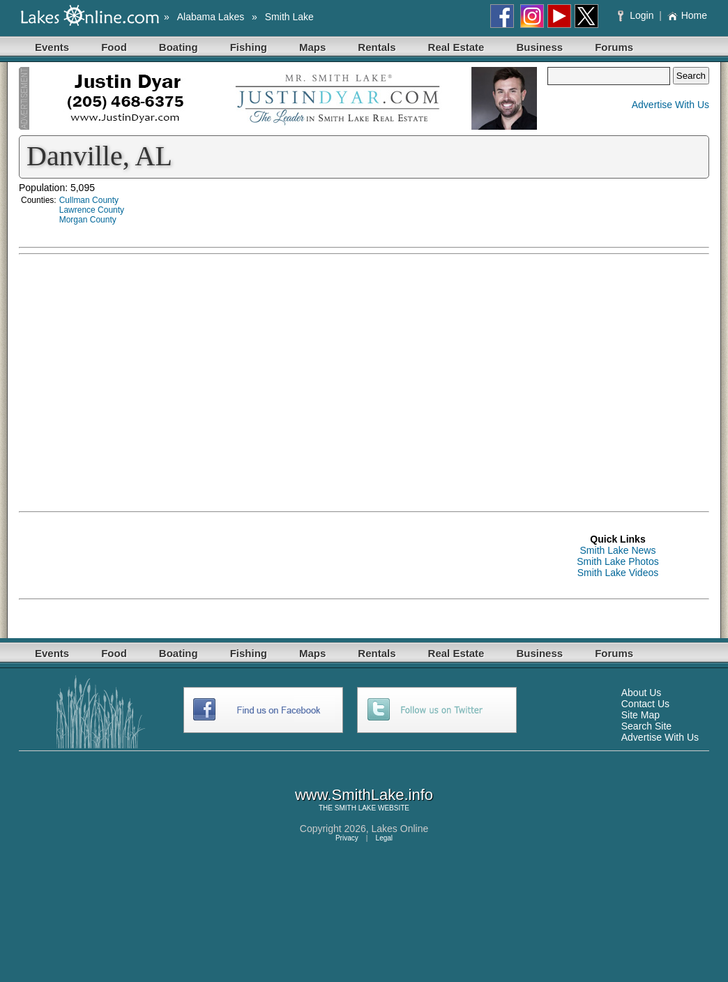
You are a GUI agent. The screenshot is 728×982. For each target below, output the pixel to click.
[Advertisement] (577, 359)
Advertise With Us (670, 104)
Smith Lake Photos (618, 561)
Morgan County (87, 220)
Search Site (646, 726)
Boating (178, 47)
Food (114, 47)
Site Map (640, 714)
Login (637, 15)
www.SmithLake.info (364, 794)
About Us (641, 692)
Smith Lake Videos (617, 572)
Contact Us (645, 703)
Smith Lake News (618, 550)
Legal (384, 838)
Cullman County (89, 200)
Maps (312, 47)
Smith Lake (289, 16)
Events (52, 47)
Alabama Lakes (211, 16)
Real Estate (456, 47)
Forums (614, 47)
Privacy (346, 838)
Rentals (376, 47)
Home (687, 15)
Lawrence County (91, 210)
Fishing (248, 47)
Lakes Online (400, 828)
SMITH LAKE (355, 808)
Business (539, 47)
